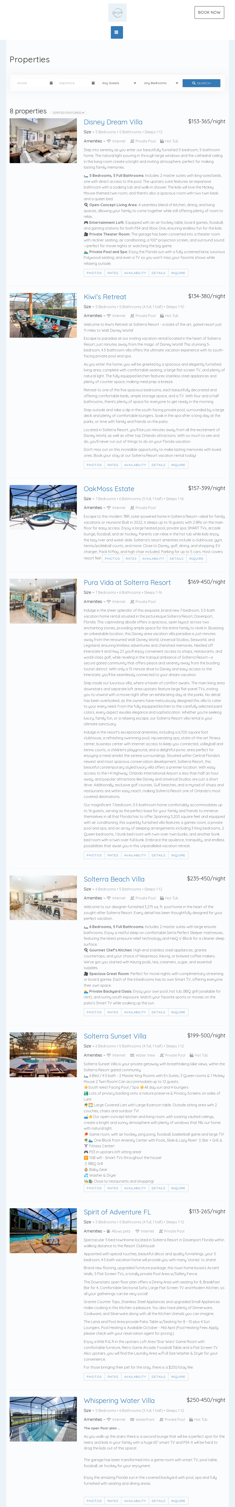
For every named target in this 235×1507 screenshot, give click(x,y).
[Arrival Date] (31, 83)
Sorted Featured (68, 112)
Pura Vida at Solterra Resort (127, 582)
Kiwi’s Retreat (105, 296)
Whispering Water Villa (119, 1400)
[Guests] (117, 83)
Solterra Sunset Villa (115, 1036)
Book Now (209, 12)
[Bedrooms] (159, 83)
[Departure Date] (73, 83)
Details (158, 273)
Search (201, 83)
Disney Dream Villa (113, 122)
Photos (94, 273)
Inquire (178, 273)
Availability (135, 273)
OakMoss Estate (109, 488)
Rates (113, 273)
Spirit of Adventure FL (117, 1212)
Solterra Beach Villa (114, 879)
